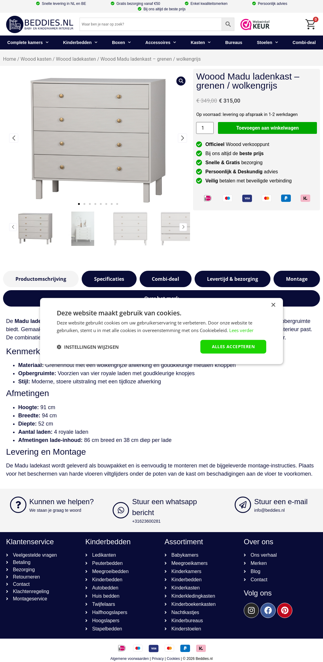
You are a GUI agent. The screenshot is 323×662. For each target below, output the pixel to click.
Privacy (158, 659)
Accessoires (160, 42)
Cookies (173, 659)
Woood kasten (36, 59)
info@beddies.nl (269, 510)
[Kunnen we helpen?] (18, 505)
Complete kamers (28, 42)
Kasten (201, 42)
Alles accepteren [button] (233, 346)
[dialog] (161, 331)
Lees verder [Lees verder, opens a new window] (241, 330)
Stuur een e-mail (281, 501)
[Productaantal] (205, 128)
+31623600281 (146, 521)
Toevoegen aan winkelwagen (267, 128)
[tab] (41, 279)
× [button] (273, 305)
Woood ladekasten (76, 59)
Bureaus (233, 42)
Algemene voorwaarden (129, 659)
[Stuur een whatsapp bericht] (121, 510)
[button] (79, 204)
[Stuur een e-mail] (243, 505)
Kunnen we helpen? (61, 501)
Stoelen (267, 42)
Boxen (121, 42)
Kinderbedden (80, 42)
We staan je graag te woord (55, 510)
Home (9, 59)
